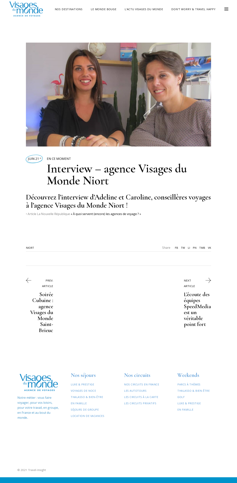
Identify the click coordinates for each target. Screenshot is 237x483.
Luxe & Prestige (82, 390)
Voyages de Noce (83, 396)
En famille (185, 415)
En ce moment (59, 158)
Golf (181, 402)
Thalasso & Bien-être (87, 402)
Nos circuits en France (141, 390)
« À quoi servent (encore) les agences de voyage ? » (106, 214)
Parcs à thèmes (189, 390)
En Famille (79, 409)
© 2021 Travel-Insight (31, 475)
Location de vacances (87, 421)
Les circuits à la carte (141, 402)
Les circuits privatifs (140, 409)
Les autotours (135, 396)
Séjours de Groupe (85, 415)
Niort (30, 247)
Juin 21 (34, 158)
